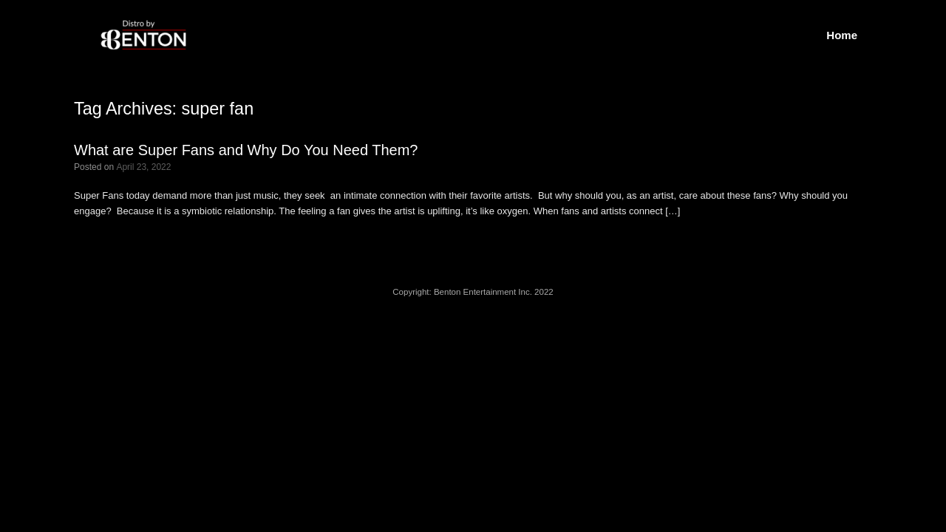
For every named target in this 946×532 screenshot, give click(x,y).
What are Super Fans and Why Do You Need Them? (246, 150)
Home (841, 35)
